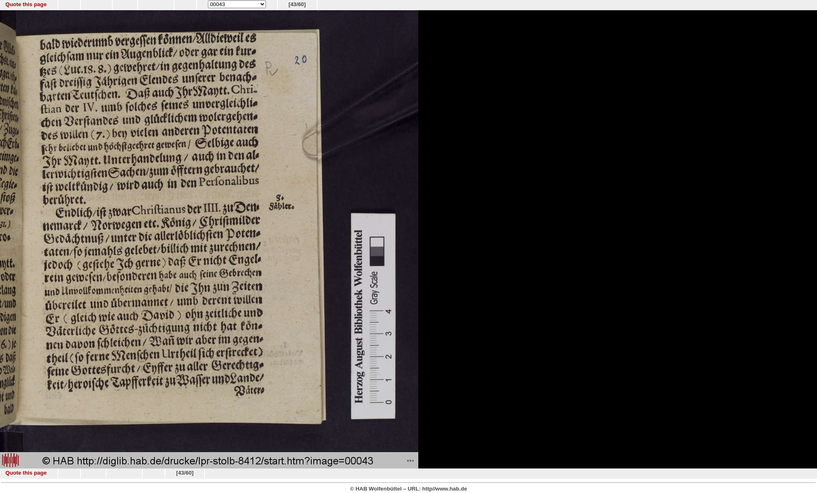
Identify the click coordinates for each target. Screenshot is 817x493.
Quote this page (26, 4)
